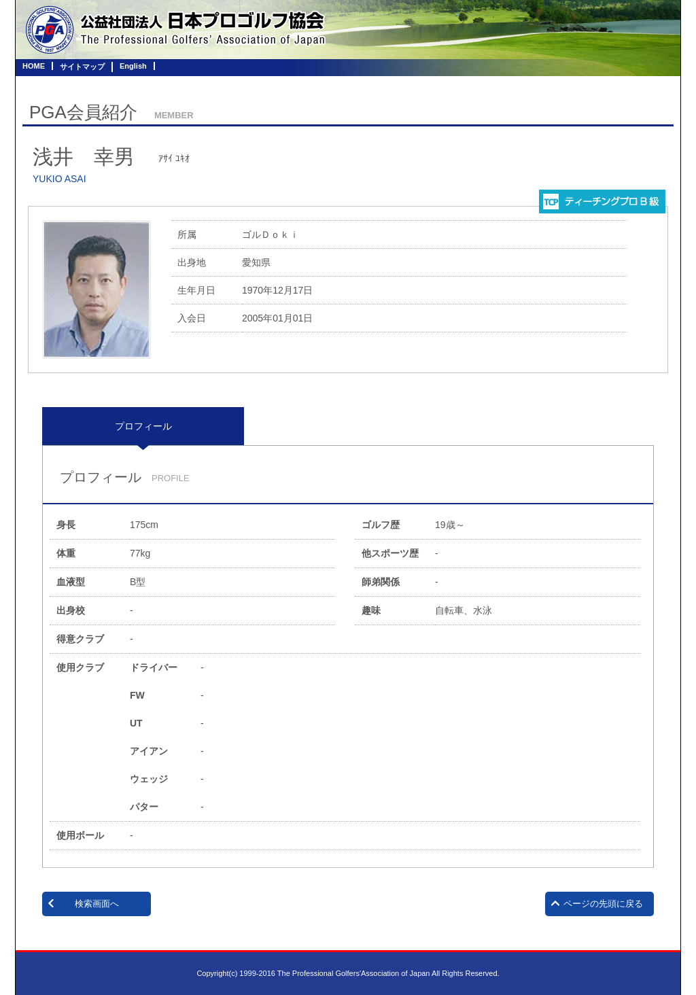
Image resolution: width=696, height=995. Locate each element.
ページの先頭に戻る (603, 903)
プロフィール (143, 426)
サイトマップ (82, 67)
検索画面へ (97, 903)
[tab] (143, 426)
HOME (33, 66)
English (133, 66)
